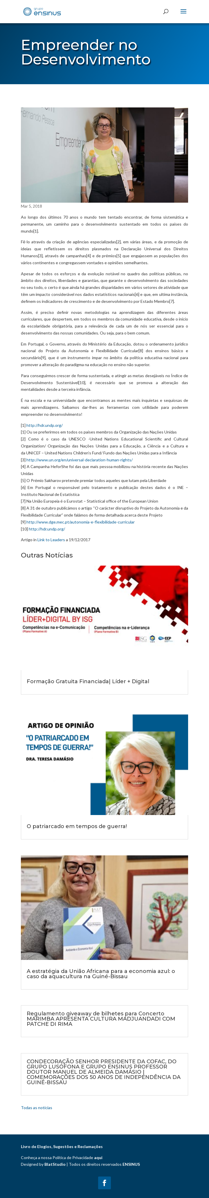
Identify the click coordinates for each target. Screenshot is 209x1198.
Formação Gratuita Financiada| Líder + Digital (88, 681)
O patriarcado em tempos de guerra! (77, 826)
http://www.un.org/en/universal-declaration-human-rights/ (79, 459)
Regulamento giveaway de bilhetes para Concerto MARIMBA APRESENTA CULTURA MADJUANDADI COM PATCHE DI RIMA (101, 1018)
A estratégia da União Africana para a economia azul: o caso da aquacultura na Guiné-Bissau (101, 974)
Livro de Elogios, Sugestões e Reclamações (62, 1146)
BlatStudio (55, 1164)
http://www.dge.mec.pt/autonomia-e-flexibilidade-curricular (80, 521)
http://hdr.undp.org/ (44, 425)
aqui (98, 1157)
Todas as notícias (36, 1107)
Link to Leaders (51, 539)
